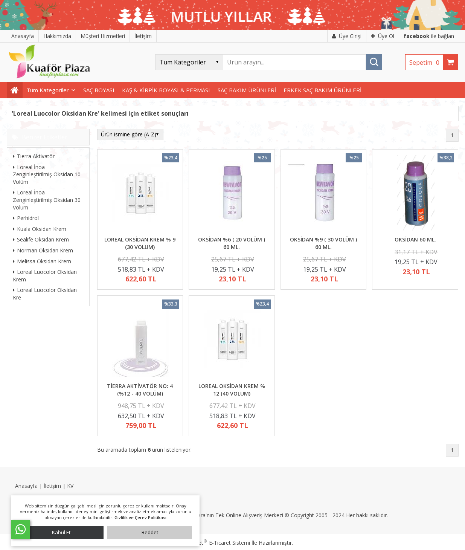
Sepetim (426, 62)
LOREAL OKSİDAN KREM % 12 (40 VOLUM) (231, 389)
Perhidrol (26, 218)
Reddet (150, 532)
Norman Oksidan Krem (43, 250)
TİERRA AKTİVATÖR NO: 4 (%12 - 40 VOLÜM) (140, 389)
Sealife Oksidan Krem (41, 239)
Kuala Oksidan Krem (39, 228)
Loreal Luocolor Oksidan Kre (45, 293)
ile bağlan (429, 36)
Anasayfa (26, 485)
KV (70, 485)
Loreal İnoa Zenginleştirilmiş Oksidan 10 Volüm (47, 174)
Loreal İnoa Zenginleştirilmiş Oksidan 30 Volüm (47, 200)
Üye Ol (382, 36)
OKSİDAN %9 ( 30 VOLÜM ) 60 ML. (323, 243)
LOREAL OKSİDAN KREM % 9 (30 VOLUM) (139, 243)
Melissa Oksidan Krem (42, 261)
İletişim (52, 485)
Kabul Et (61, 532)
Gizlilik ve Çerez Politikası (140, 517)
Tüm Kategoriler (47, 90)
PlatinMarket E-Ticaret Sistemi (211, 542)
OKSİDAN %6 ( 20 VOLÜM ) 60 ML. (231, 243)
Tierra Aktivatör (34, 156)
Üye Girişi (346, 36)
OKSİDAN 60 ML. (415, 239)
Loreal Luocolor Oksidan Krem (45, 275)
